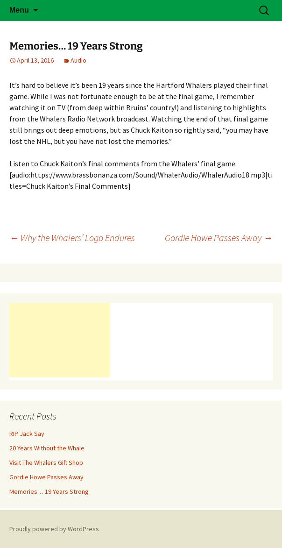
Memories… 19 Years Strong (49, 491)
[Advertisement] (59, 340)
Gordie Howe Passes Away (219, 237)
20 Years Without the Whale (47, 448)
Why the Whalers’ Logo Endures (72, 237)
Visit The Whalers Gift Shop (46, 462)
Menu (19, 10)
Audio (78, 60)
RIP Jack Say (26, 433)
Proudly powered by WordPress (54, 529)
